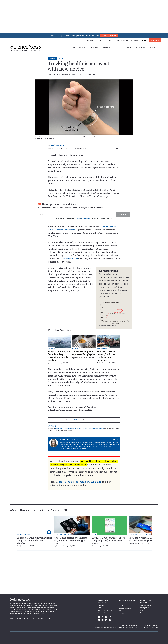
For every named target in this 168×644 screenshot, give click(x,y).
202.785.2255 (132, 627)
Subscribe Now (109, 35)
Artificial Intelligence (140, 534)
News (52, 58)
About (111, 40)
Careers (142, 613)
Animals (51, 348)
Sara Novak (102, 363)
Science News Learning (41, 618)
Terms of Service (143, 627)
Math (94, 534)
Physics (141, 48)
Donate (155, 40)
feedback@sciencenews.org (63, 410)
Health (94, 48)
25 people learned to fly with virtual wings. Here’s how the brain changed (34, 540)
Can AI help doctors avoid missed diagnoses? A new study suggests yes (70, 540)
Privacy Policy (85, 218)
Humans (106, 48)
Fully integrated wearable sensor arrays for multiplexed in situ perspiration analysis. (79, 428)
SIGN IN (145, 40)
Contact (121, 613)
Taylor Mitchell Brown (81, 357)
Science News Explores (19, 618)
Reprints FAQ (85, 410)
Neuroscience (23, 534)
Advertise (122, 611)
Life (118, 48)
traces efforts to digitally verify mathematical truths (108, 540)
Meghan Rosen (57, 145)
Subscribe (101, 605)
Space (154, 48)
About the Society (145, 605)
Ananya (96, 546)
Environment (103, 348)
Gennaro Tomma (54, 363)
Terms (78, 218)
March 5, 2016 (74, 420)
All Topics (80, 48)
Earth (128, 48)
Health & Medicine (62, 534)
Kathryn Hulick (60, 546)
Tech (61, 58)
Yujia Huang (22, 546)
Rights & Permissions (125, 608)
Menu (102, 40)
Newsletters (122, 606)
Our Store (136, 40)
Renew (100, 608)
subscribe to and (79, 481)
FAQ (120, 603)
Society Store (144, 608)
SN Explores (122, 40)
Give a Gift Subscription (105, 610)
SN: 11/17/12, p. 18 (69, 259)
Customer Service (103, 613)
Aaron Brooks (135, 543)
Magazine (91, 40)
